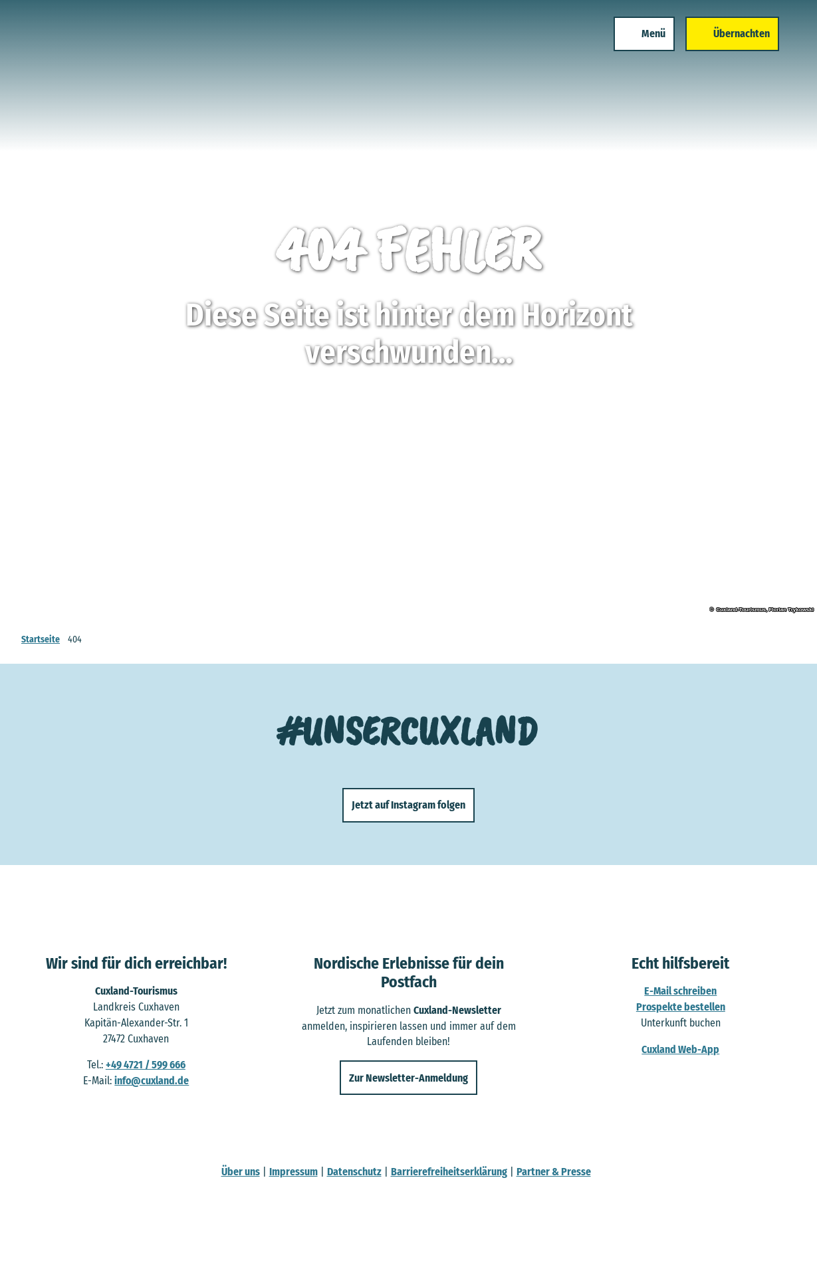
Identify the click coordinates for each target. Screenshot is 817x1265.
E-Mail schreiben (681, 991)
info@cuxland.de (151, 1081)
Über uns (240, 1171)
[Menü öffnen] (639, 38)
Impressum (293, 1171)
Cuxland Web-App (681, 1049)
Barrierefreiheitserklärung (449, 1171)
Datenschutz (354, 1171)
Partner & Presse (554, 1171)
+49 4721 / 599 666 (145, 1065)
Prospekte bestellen (680, 1007)
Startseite (40, 639)
